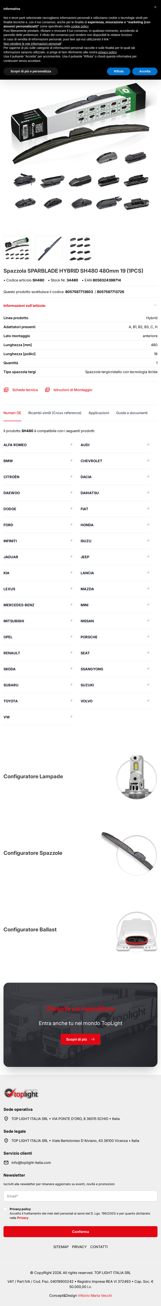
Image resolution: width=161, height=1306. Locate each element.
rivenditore (80, 1009)
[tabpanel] (80, 576)
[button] (155, 7)
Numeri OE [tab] (12, 413)
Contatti (99, 1247)
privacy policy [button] (107, 52)
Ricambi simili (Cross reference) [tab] (54, 413)
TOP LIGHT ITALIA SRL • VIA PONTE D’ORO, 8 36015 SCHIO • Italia (65, 1118)
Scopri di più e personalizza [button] (31, 71)
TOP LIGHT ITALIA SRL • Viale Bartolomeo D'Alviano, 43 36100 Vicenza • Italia (75, 1140)
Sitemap (61, 1247)
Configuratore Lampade (33, 776)
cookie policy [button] (79, 26)
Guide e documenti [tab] (132, 413)
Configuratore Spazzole (33, 853)
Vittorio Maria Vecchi (95, 1295)
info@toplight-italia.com (31, 1162)
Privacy (22, 1218)
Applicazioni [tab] (99, 413)
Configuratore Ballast (30, 929)
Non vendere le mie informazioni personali (32, 43)
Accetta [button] (144, 71)
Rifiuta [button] (119, 71)
